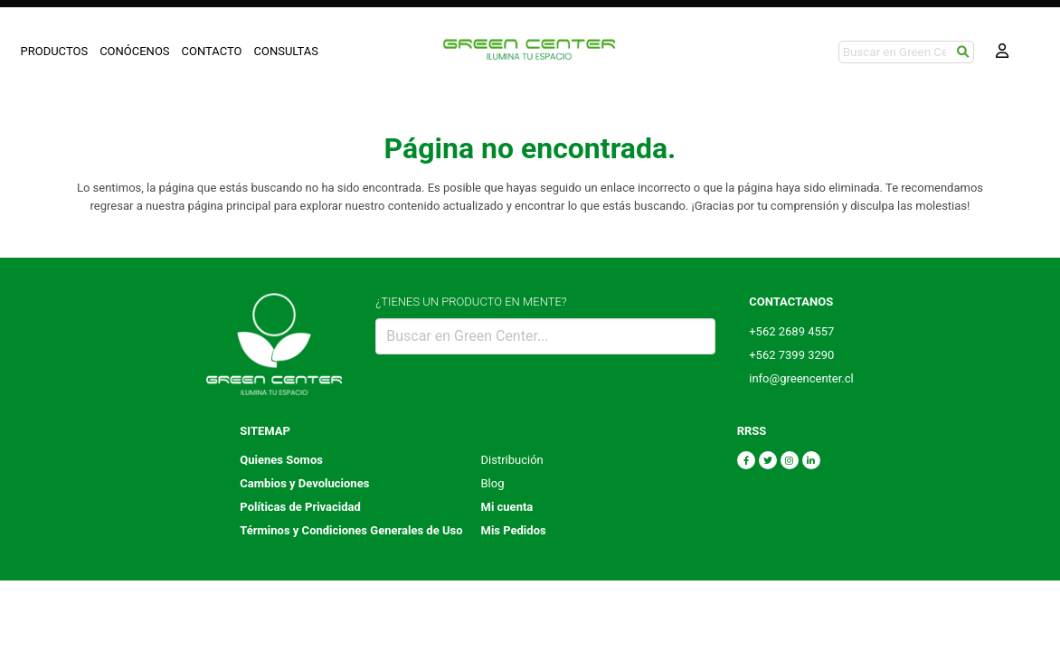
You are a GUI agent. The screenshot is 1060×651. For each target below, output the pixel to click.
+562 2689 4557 (791, 331)
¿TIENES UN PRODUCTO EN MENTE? (471, 301)
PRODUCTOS (55, 51)
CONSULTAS (286, 51)
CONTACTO (212, 51)
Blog (493, 483)
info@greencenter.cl (801, 378)
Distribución (512, 460)
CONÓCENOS (134, 51)
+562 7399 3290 (791, 355)
